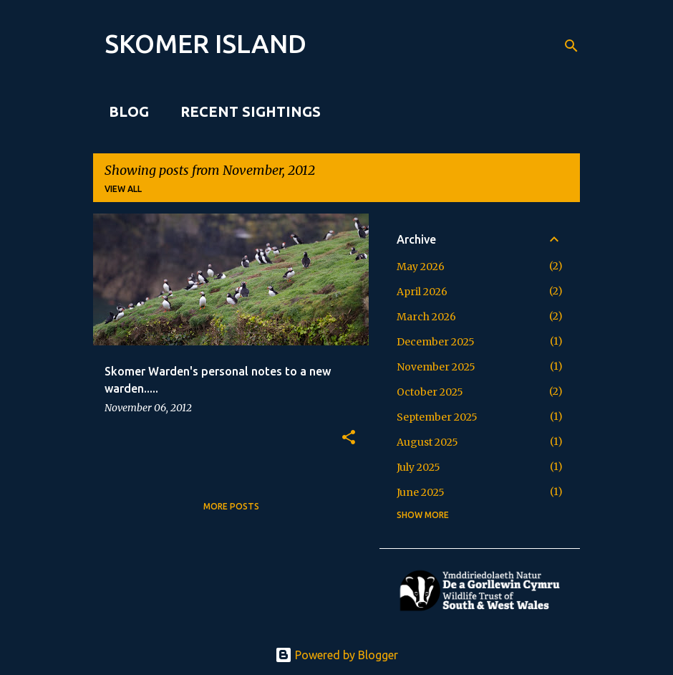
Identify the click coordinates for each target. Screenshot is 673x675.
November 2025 (436, 366)
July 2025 (418, 467)
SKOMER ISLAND (205, 43)
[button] (348, 438)
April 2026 (422, 291)
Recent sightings (246, 111)
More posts (231, 506)
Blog (125, 111)
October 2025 (430, 392)
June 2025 (421, 492)
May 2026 (421, 266)
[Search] (571, 46)
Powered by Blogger (336, 654)
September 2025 (437, 417)
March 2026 (426, 316)
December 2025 (436, 341)
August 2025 (427, 442)
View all (123, 188)
